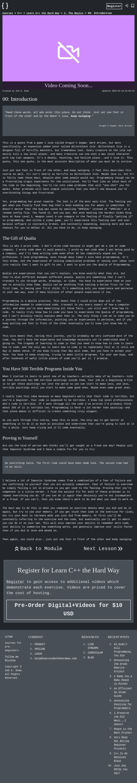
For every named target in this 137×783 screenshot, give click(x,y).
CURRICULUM (95, 652)
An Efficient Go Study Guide (123, 692)
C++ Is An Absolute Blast (120, 757)
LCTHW (8, 636)
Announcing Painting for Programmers (123, 704)
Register (114, 6)
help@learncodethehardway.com (56, 658)
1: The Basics (73, 13)
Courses (7, 13)
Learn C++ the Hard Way (43, 13)
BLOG (91, 657)
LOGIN (38, 654)
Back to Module (37, 549)
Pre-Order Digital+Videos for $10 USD (68, 610)
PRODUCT (40, 644)
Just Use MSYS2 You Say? (120, 769)
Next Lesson (104, 549)
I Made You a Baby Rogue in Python (123, 680)
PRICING (40, 649)
